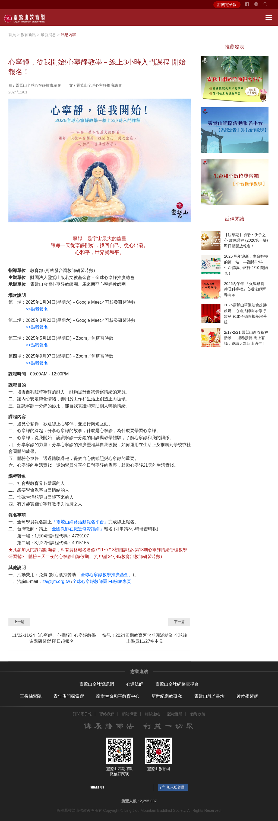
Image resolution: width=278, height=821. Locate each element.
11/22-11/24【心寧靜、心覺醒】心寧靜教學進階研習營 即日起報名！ (54, 638)
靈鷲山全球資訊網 (96, 684)
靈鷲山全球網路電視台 (177, 684)
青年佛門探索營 (68, 696)
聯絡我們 (107, 714)
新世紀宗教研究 (166, 696)
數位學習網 (247, 696)
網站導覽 (129, 714)
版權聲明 (174, 714)
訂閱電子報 (226, 4)
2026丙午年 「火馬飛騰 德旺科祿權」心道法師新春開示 (245, 289)
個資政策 (197, 714)
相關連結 (152, 714)
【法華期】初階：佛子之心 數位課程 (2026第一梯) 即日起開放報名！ (246, 240)
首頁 (12, 35)
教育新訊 (28, 35)
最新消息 (48, 35)
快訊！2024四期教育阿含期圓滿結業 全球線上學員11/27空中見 (144, 638)
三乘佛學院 (31, 696)
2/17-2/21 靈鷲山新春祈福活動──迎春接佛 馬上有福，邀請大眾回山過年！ (246, 338)
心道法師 (134, 684)
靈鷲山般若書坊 (209, 696)
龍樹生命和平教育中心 (118, 696)
